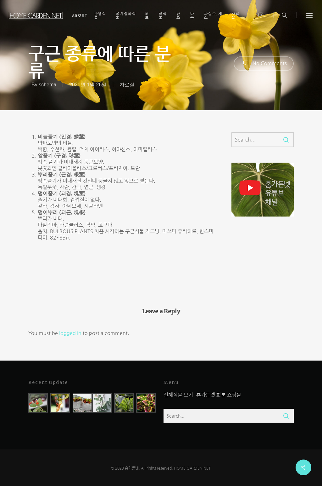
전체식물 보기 (178, 395)
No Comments (264, 63)
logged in (70, 333)
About (80, 15)
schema (47, 84)
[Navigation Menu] (309, 15)
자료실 (127, 84)
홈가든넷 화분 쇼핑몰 (218, 395)
